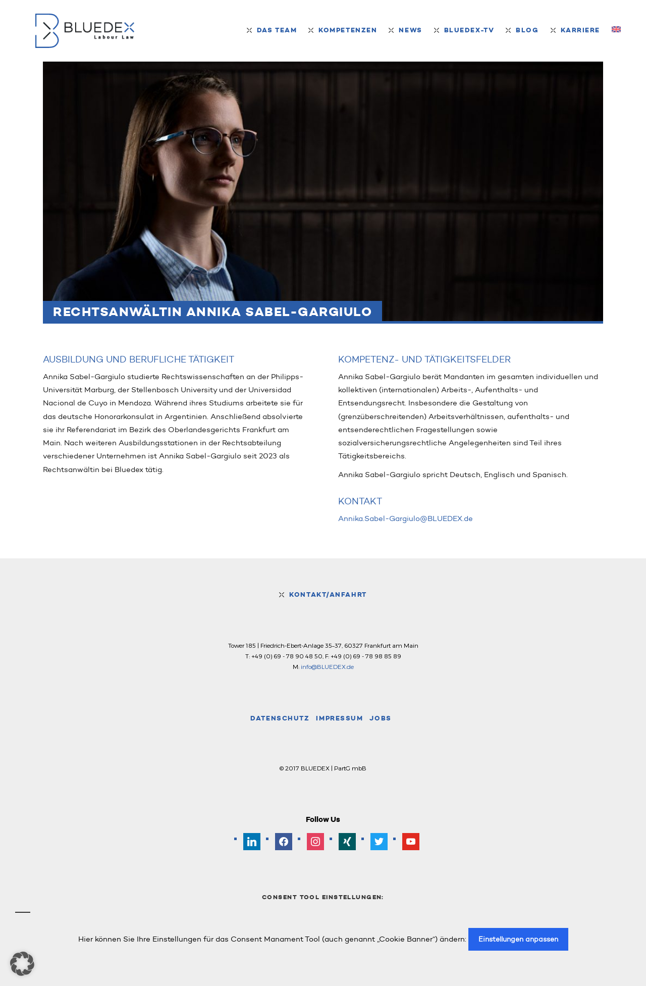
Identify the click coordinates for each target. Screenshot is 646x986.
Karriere (580, 30)
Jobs (380, 718)
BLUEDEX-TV (469, 30)
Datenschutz (279, 718)
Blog (527, 30)
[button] (22, 964)
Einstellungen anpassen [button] (518, 939)
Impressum (339, 718)
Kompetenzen (347, 30)
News (410, 30)
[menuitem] (616, 30)
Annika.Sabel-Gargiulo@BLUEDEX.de (405, 518)
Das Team (277, 30)
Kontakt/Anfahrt (327, 594)
